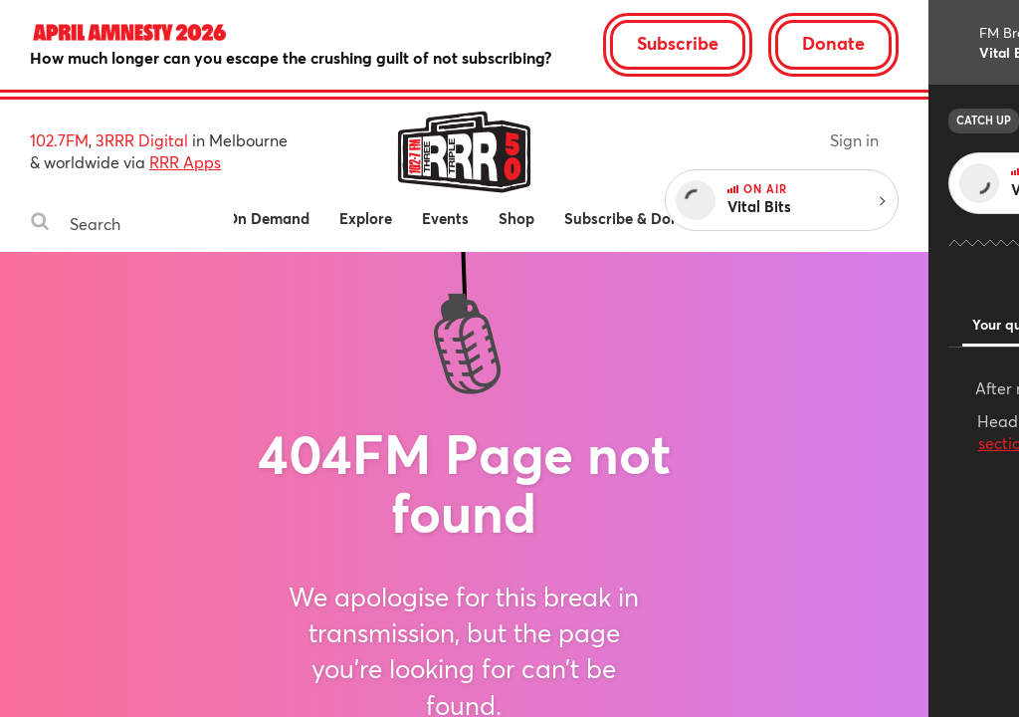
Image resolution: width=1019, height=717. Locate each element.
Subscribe (768, 43)
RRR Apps (185, 161)
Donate (924, 43)
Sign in (944, 139)
